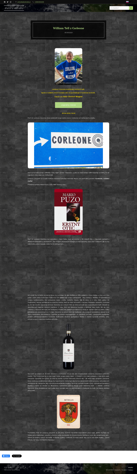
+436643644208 (39, 2)
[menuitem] (83, 8)
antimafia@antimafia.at (23, 2)
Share (6, 456)
